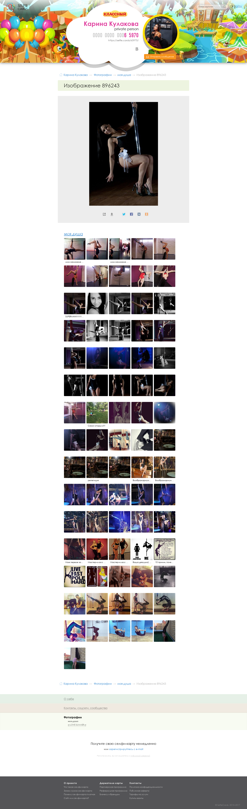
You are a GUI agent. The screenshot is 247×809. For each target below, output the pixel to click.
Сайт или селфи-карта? (76, 798)
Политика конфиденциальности (146, 787)
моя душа (73, 234)
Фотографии (73, 717)
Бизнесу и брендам (110, 794)
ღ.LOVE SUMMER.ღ (77, 724)
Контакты (136, 783)
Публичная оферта (139, 790)
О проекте (70, 783)
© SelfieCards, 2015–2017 (227, 805)
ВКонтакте (136, 48)
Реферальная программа (113, 790)
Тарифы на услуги (139, 794)
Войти (238, 6)
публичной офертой (140, 755)
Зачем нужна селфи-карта (78, 790)
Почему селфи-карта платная (79, 794)
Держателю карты (111, 783)
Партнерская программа (113, 787)
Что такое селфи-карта (76, 787)
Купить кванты (136, 798)
